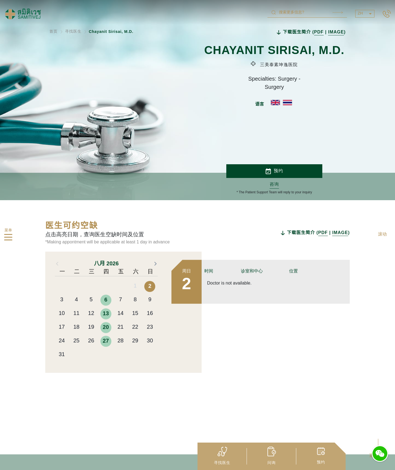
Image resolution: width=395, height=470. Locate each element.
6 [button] (105, 325)
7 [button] (120, 324)
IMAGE (336, 32)
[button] (155, 288)
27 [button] (106, 366)
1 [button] (135, 311)
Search (337, 12)
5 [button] (91, 324)
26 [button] (91, 366)
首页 (53, 32)
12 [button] (91, 338)
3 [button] (61, 324)
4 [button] (76, 324)
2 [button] (149, 311)
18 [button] (76, 352)
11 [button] (76, 338)
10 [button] (62, 338)
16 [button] (150, 338)
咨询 (274, 184)
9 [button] (149, 324)
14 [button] (120, 338)
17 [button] (62, 352)
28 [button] (120, 366)
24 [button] (62, 366)
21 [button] (120, 352)
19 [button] (91, 352)
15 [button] (135, 338)
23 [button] (150, 352)
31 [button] (62, 379)
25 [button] (76, 366)
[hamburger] (8, 238)
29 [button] (135, 366)
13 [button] (106, 338)
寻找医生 (73, 32)
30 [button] (150, 366)
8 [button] (135, 324)
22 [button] (135, 352)
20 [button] (106, 352)
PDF (319, 32)
